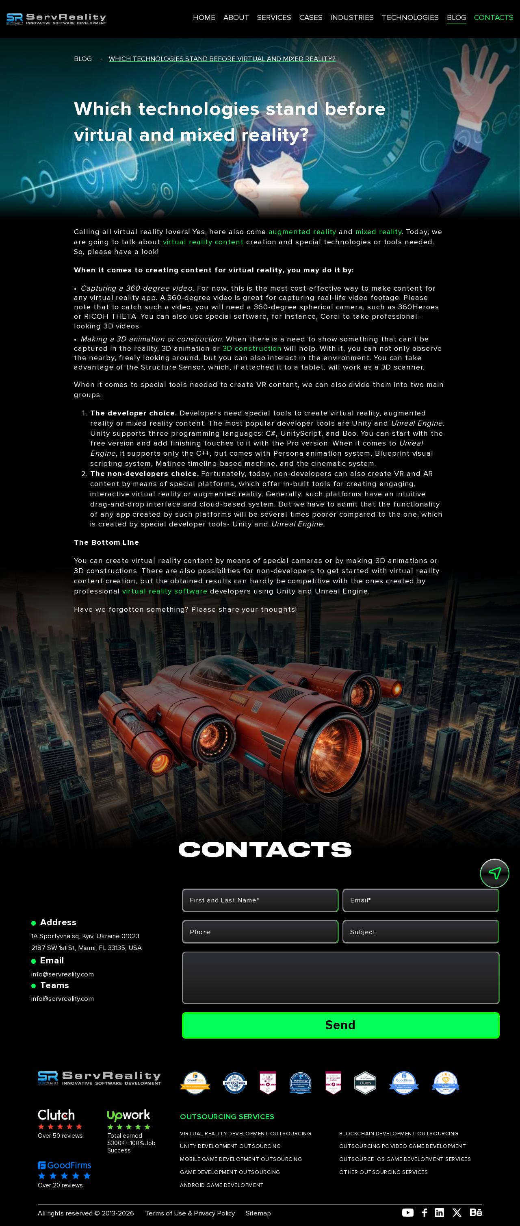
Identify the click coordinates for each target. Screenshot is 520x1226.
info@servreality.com (62, 974)
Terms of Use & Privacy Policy (190, 1213)
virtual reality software (164, 591)
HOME (188, 14)
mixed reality (378, 232)
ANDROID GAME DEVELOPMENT (222, 1185)
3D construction (252, 348)
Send (340, 1025)
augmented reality (303, 232)
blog (83, 58)
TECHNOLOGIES (384, 14)
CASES (290, 14)
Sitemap (258, 1213)
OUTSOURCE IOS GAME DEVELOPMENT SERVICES (405, 1159)
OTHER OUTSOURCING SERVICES (383, 1172)
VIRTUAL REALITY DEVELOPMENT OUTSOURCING (245, 1133)
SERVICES (254, 14)
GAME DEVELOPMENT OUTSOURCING (230, 1172)
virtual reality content (203, 242)
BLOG (428, 14)
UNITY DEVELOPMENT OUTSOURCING (230, 1146)
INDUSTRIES (329, 14)
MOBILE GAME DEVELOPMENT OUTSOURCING (241, 1159)
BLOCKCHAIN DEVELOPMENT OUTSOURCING (399, 1133)
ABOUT (218, 14)
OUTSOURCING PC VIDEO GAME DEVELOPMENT (402, 1146)
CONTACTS (465, 14)
